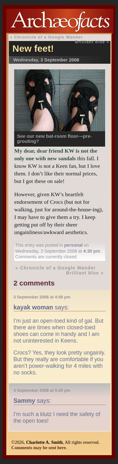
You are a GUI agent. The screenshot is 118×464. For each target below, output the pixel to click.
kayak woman (33, 307)
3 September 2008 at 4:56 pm (42, 297)
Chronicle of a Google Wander (48, 37)
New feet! (33, 48)
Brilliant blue (90, 41)
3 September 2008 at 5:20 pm (42, 390)
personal (73, 245)
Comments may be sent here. (39, 447)
